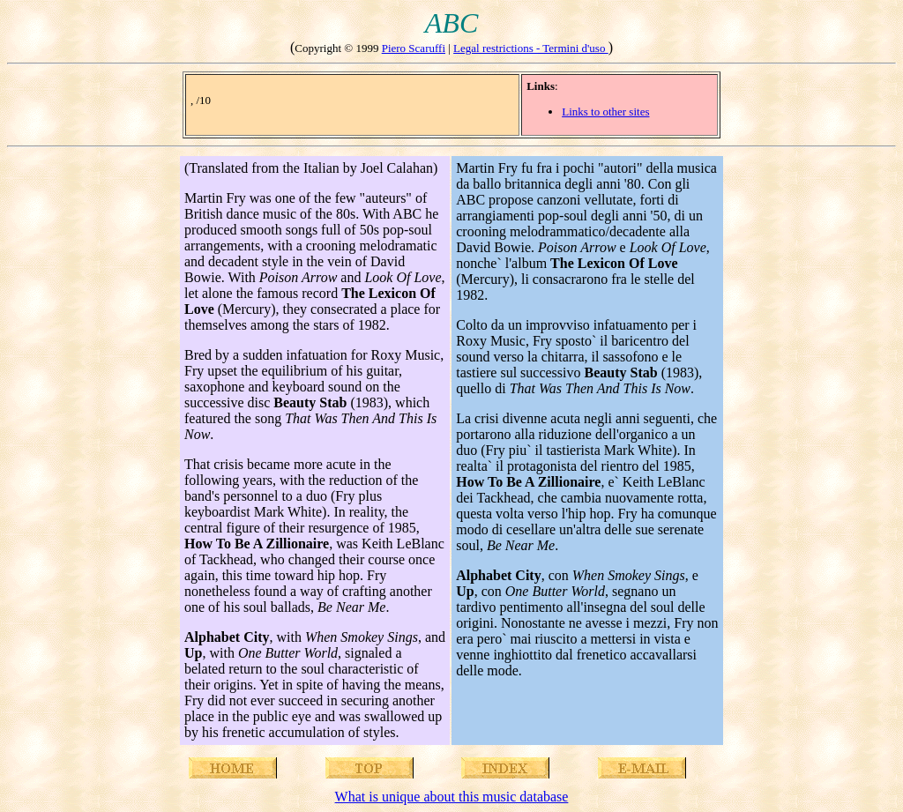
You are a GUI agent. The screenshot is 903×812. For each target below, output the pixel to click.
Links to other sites (605, 111)
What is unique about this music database (452, 796)
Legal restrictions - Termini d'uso (530, 48)
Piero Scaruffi (413, 48)
